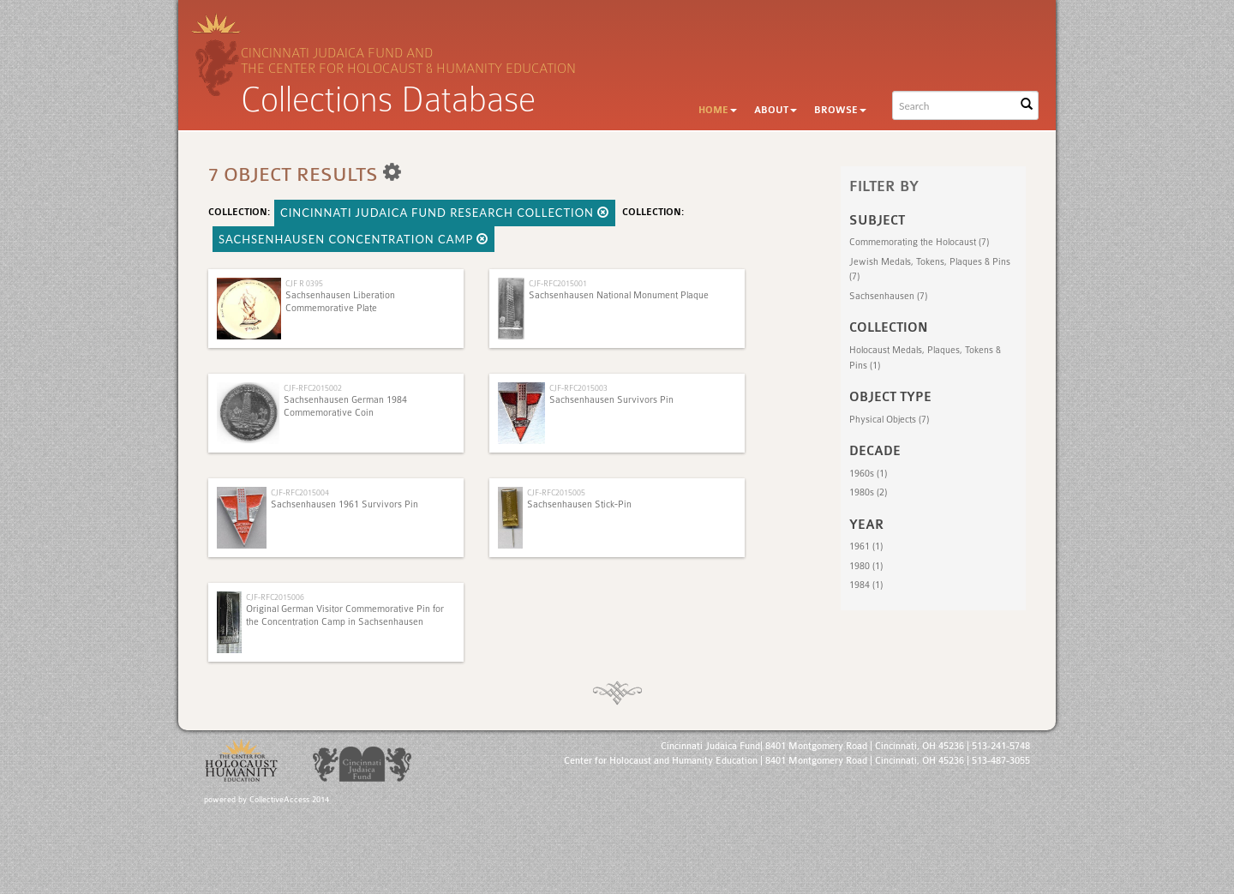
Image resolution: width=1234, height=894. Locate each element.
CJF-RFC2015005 (556, 492)
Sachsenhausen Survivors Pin (611, 399)
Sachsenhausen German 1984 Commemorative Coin (345, 405)
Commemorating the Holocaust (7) (919, 242)
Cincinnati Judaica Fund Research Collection (444, 212)
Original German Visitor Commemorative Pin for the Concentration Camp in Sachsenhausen (345, 615)
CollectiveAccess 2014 (289, 800)
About (775, 110)
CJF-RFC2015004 (300, 492)
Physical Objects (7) (889, 419)
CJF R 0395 (304, 283)
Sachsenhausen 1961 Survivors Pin (344, 504)
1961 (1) (866, 546)
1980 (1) (866, 566)
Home (717, 110)
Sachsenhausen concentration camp (353, 239)
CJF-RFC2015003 (578, 388)
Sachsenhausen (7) (888, 296)
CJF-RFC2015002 (313, 388)
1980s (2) (868, 492)
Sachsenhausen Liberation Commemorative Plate (340, 301)
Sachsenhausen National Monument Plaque (619, 295)
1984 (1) (866, 585)
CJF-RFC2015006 (275, 597)
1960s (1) (868, 473)
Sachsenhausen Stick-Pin (579, 504)
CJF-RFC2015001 (558, 283)
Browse (840, 110)
